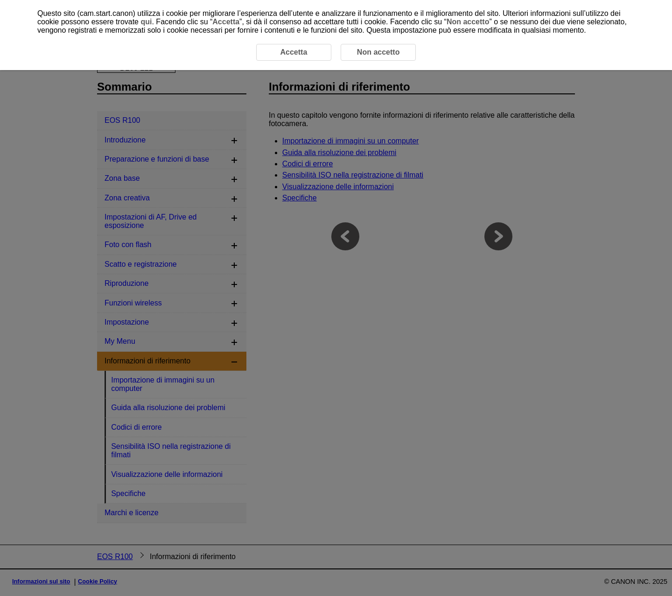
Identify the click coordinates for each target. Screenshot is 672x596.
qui (146, 22)
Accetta (225, 22)
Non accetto (468, 22)
